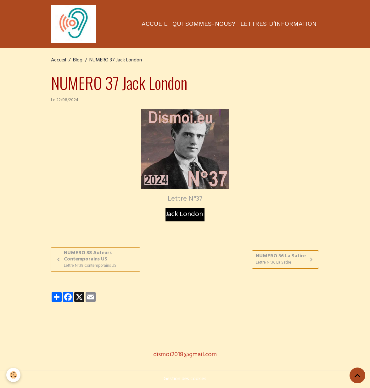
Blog (77, 60)
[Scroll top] (357, 375)
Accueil (154, 23)
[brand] (75, 24)
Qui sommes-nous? (203, 23)
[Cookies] (13, 375)
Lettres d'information (278, 23)
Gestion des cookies (185, 379)
